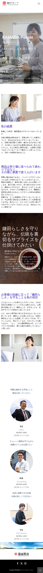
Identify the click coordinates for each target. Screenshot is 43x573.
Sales (21, 430)
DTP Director (21, 533)
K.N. (22, 478)
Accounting (21, 481)
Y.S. (21, 426)
